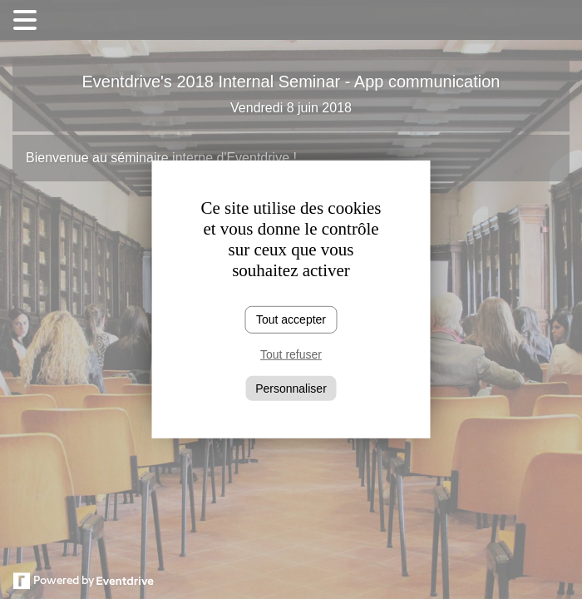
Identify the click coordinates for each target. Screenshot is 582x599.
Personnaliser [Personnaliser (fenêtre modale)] (291, 387)
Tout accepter (291, 319)
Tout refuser (291, 354)
